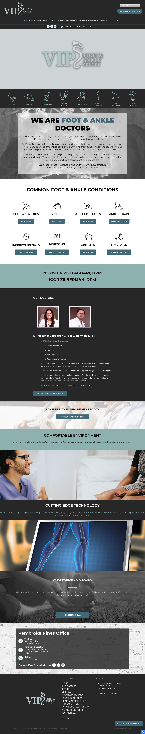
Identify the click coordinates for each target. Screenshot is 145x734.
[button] (71, 606)
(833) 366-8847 (93, 169)
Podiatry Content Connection (56, 729)
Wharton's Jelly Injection (76, 707)
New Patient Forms (87, 20)
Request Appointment (129, 724)
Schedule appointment (72, 417)
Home (25, 20)
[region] (72, 59)
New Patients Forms (72, 710)
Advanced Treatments (67, 20)
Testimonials (102, 20)
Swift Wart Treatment (74, 701)
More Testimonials (73, 615)
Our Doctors (35, 20)
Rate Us (118, 20)
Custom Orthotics (72, 698)
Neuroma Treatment (57, 252)
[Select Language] (130, 5)
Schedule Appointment (130, 11)
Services (52, 20)
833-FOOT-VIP (90, 26)
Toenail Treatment (26, 252)
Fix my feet (57, 221)
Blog (112, 20)
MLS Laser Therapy (72, 704)
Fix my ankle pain (119, 221)
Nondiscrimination (126, 729)
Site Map (116, 729)
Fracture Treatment (119, 252)
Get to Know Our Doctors (50, 393)
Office (45, 20)
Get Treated (26, 221)
